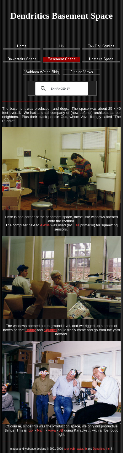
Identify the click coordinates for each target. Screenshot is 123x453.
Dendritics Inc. (101, 448)
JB (61, 430)
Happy (30, 330)
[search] (60, 88)
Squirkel (50, 330)
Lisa (76, 225)
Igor (31, 430)
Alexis (45, 225)
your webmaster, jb (75, 448)
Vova (52, 430)
